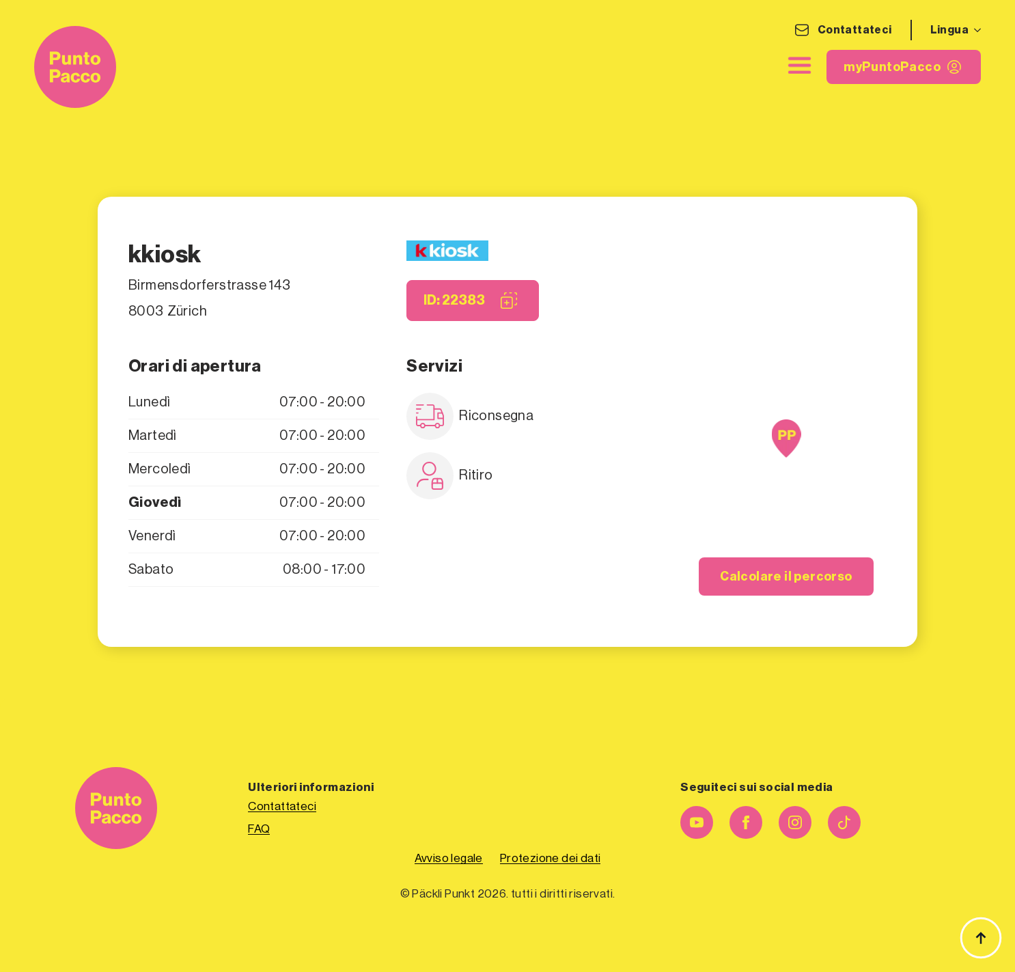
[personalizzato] (844, 822)
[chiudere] (799, 65)
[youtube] (696, 822)
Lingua (949, 30)
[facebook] (745, 822)
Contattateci (855, 30)
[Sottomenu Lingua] (975, 30)
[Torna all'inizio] (980, 937)
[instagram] (795, 822)
